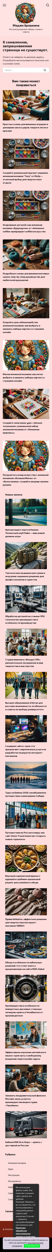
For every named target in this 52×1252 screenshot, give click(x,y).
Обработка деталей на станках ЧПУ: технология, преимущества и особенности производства (25, 619)
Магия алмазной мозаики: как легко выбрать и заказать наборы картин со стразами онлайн (24, 377)
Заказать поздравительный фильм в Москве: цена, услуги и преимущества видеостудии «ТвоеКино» (25, 1100)
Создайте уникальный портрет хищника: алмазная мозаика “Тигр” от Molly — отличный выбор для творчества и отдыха (25, 177)
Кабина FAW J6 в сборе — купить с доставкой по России (23, 1144)
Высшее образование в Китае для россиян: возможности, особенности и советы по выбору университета (26, 706)
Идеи (10, 1169)
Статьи (11, 1199)
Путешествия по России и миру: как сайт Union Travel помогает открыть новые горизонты (25, 835)
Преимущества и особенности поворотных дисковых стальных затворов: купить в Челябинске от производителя (24, 1010)
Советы (11, 1193)
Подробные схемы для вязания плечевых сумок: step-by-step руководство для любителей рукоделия (26, 276)
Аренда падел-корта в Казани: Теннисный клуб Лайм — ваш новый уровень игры (25, 533)
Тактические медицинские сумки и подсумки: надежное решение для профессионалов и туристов (25, 576)
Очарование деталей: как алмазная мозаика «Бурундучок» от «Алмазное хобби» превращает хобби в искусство (24, 228)
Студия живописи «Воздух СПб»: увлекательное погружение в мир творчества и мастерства (24, 662)
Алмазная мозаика (17, 1163)
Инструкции (13, 1175)
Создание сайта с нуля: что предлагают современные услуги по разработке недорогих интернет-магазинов (25, 751)
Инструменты (14, 1181)
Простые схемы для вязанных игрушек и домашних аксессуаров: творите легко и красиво (25, 127)
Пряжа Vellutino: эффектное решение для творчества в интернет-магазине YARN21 (26, 922)
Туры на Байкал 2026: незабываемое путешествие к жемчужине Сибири (25, 794)
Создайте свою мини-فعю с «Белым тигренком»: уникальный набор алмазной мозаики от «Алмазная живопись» (22, 427)
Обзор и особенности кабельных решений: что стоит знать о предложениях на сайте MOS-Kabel (24, 965)
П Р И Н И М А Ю (31, 1246)
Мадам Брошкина (26, 25)
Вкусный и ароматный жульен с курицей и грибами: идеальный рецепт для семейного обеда (22, 879)
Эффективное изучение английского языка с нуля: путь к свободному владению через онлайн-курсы (25, 1055)
